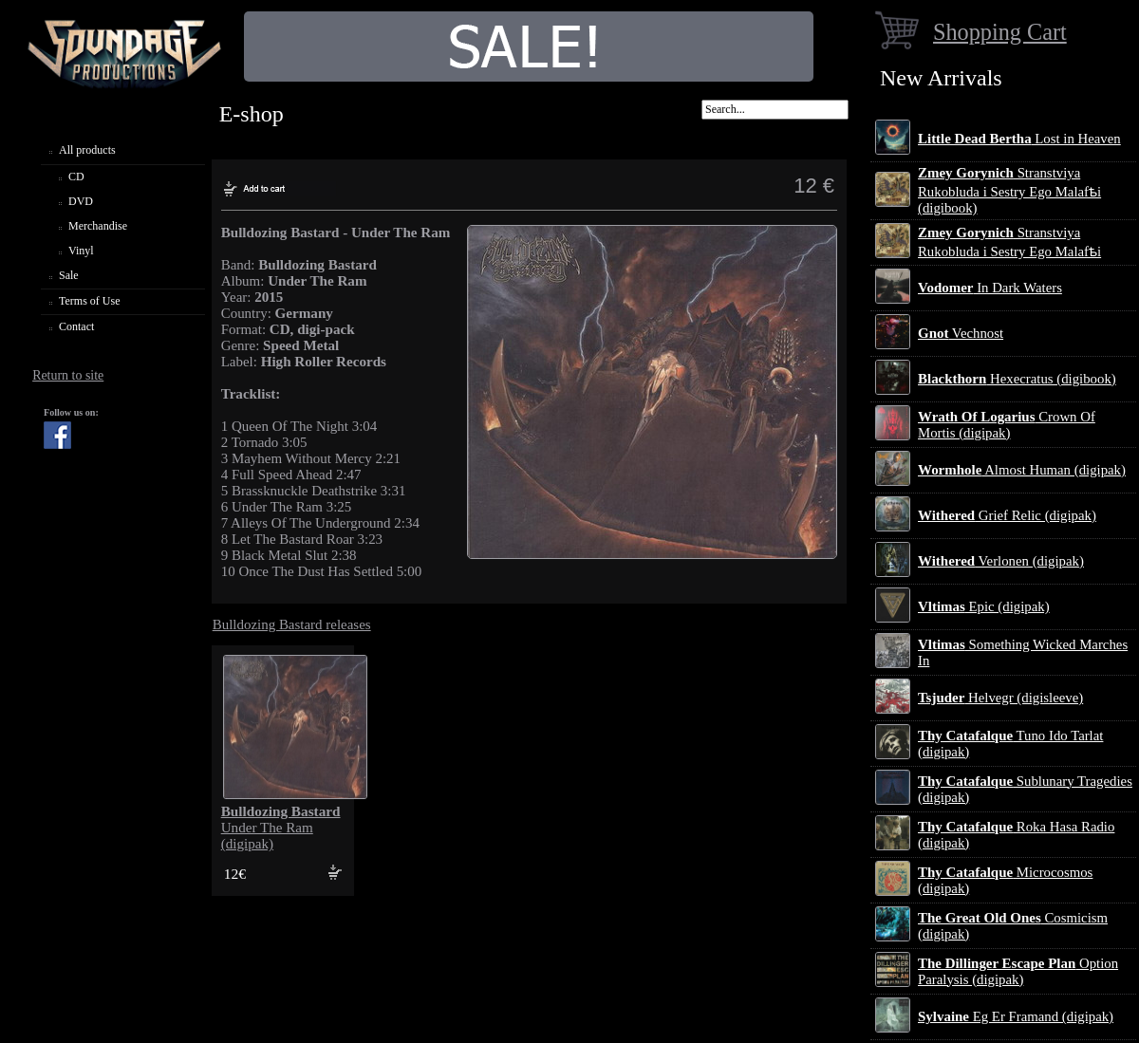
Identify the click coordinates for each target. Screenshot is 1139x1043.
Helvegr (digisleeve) (1000, 697)
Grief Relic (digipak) (1007, 515)
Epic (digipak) (984, 606)
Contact (76, 326)
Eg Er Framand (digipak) (1015, 1016)
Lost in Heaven (1019, 138)
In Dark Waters (990, 287)
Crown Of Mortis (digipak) (1006, 424)
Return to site (67, 375)
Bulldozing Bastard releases (292, 624)
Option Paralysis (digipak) (1018, 971)
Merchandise (97, 226)
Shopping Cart (1000, 32)
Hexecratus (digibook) (1017, 378)
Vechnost (960, 333)
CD (76, 176)
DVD (80, 201)
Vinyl (81, 250)
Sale (69, 275)
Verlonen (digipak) (1001, 560)
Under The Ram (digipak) (281, 827)
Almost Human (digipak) (1022, 469)
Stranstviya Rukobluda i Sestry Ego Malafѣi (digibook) (1009, 190)
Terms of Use (89, 300)
